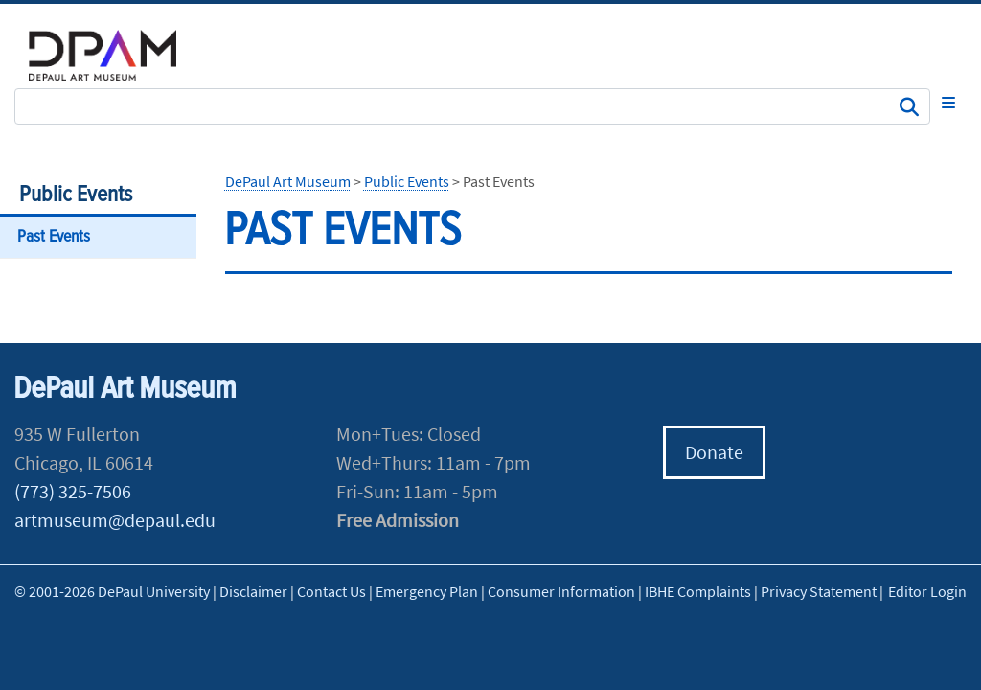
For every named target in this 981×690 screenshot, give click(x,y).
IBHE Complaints (698, 591)
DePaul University (115, 55)
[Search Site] (472, 106)
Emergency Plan (427, 591)
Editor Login (927, 591)
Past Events (53, 237)
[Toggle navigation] (948, 102)
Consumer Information (561, 591)
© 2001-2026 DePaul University (112, 591)
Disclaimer (253, 591)
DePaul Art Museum (288, 181)
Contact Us (331, 591)
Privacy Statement (819, 591)
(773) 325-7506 (72, 491)
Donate (714, 452)
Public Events (75, 195)
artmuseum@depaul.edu (115, 520)
